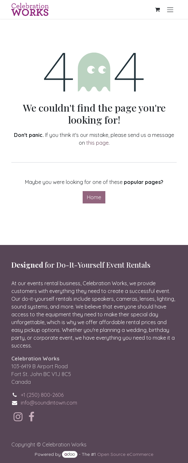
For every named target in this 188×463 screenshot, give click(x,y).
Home (94, 197)
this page (97, 143)
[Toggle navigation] (170, 9)
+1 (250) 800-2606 (42, 395)
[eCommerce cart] (157, 9)
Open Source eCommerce (125, 454)
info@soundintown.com (49, 402)
